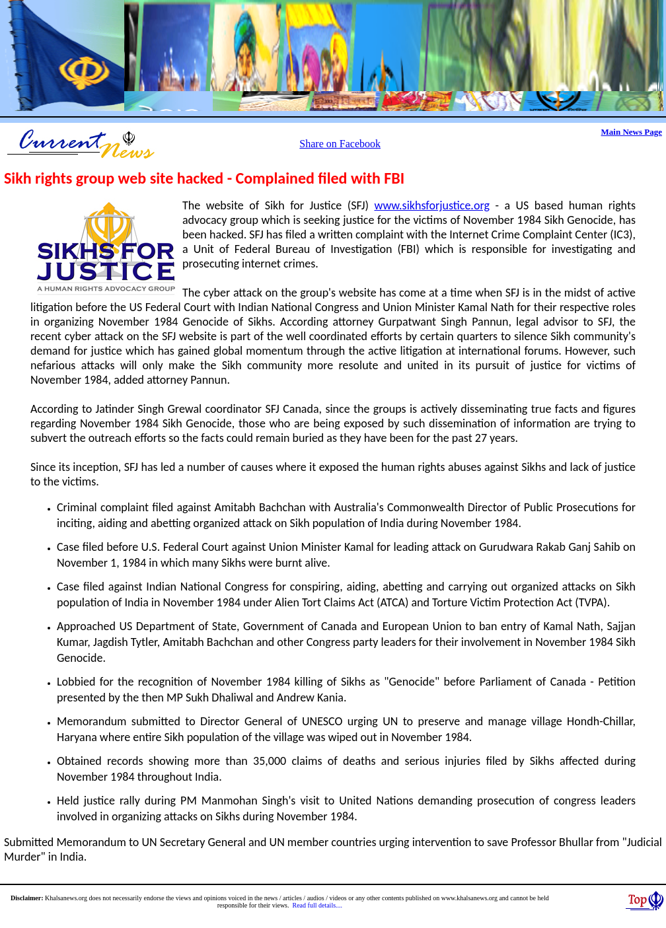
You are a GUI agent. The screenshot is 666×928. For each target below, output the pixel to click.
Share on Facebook (340, 143)
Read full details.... (318, 905)
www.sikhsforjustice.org (431, 205)
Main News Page (631, 132)
